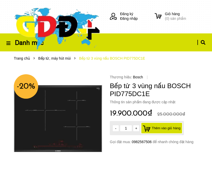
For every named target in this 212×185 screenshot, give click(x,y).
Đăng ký (126, 14)
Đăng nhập (129, 18)
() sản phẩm (181, 16)
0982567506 (142, 142)
